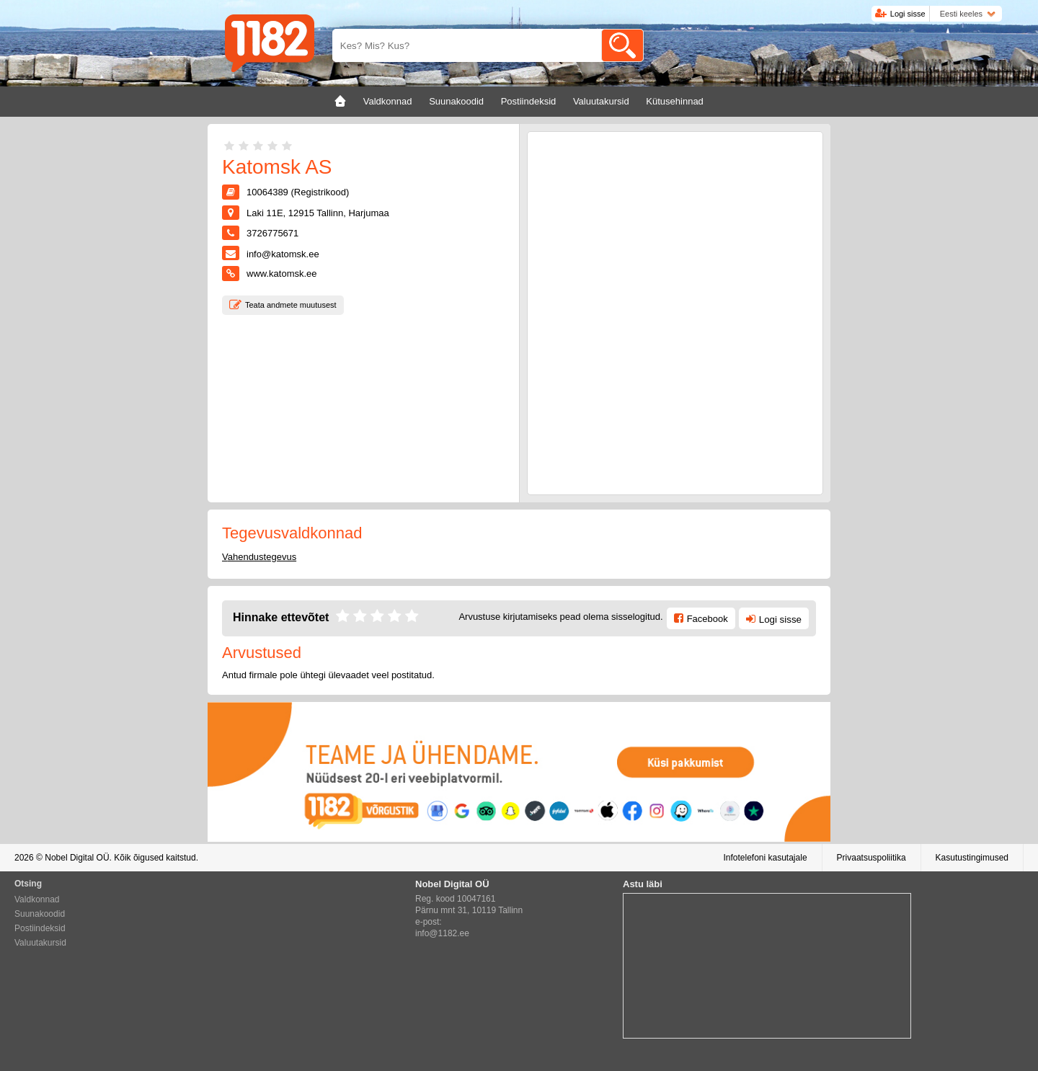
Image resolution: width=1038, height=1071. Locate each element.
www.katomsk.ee (282, 273)
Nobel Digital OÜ (77, 858)
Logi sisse (908, 13)
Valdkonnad (37, 899)
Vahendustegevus (259, 556)
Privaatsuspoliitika (871, 858)
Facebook (707, 618)
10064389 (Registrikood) (298, 192)
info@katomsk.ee (283, 254)
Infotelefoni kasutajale (765, 858)
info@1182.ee (442, 933)
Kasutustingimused (972, 858)
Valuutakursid (40, 943)
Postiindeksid (40, 928)
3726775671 (272, 233)
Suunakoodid (39, 914)
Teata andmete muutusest (291, 305)
